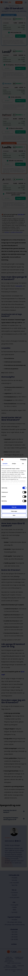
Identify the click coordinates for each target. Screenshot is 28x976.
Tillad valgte (14, 511)
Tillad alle (14, 507)
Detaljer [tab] (14, 463)
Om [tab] (23, 463)
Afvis (14, 515)
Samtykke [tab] (5, 463)
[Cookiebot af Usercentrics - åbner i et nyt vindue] (20, 460)
